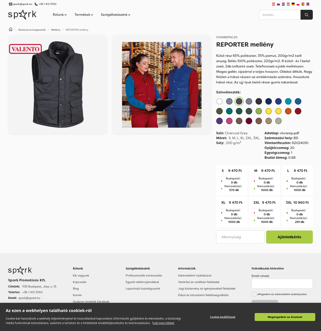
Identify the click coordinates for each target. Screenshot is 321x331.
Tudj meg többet (163, 323)
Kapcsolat (79, 282)
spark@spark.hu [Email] (29, 298)
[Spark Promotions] (22, 15)
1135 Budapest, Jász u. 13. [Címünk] (39, 286)
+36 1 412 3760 (47, 4)
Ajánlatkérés (289, 237)
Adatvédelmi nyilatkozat (194, 275)
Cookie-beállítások (222, 317)
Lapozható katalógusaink (143, 288)
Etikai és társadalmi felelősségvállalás (203, 295)
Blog (76, 288)
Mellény (55, 29)
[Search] (307, 15)
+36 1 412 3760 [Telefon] (32, 292)
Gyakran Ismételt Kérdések (91, 301)
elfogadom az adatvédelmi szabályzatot (282, 294)
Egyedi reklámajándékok (142, 282)
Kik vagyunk (81, 275)
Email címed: (260, 276)
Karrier (77, 295)
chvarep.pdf (281, 133)
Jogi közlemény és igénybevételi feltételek (206, 288)
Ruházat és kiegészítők (32, 29)
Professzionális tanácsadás (144, 275)
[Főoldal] (32, 270)
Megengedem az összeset (285, 317)
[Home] (10, 30)
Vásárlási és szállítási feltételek (198, 282)
